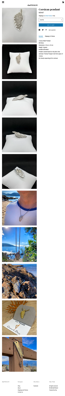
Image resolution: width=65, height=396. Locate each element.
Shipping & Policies (50, 36)
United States (48, 16)
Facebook (36, 386)
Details (41, 36)
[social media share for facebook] (39, 30)
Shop (19, 386)
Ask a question (52, 30)
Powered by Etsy (53, 390)
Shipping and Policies (23, 390)
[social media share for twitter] (43, 30)
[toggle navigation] (3, 2)
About (19, 388)
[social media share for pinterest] (46, 30)
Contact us (20, 392)
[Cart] (63, 2)
